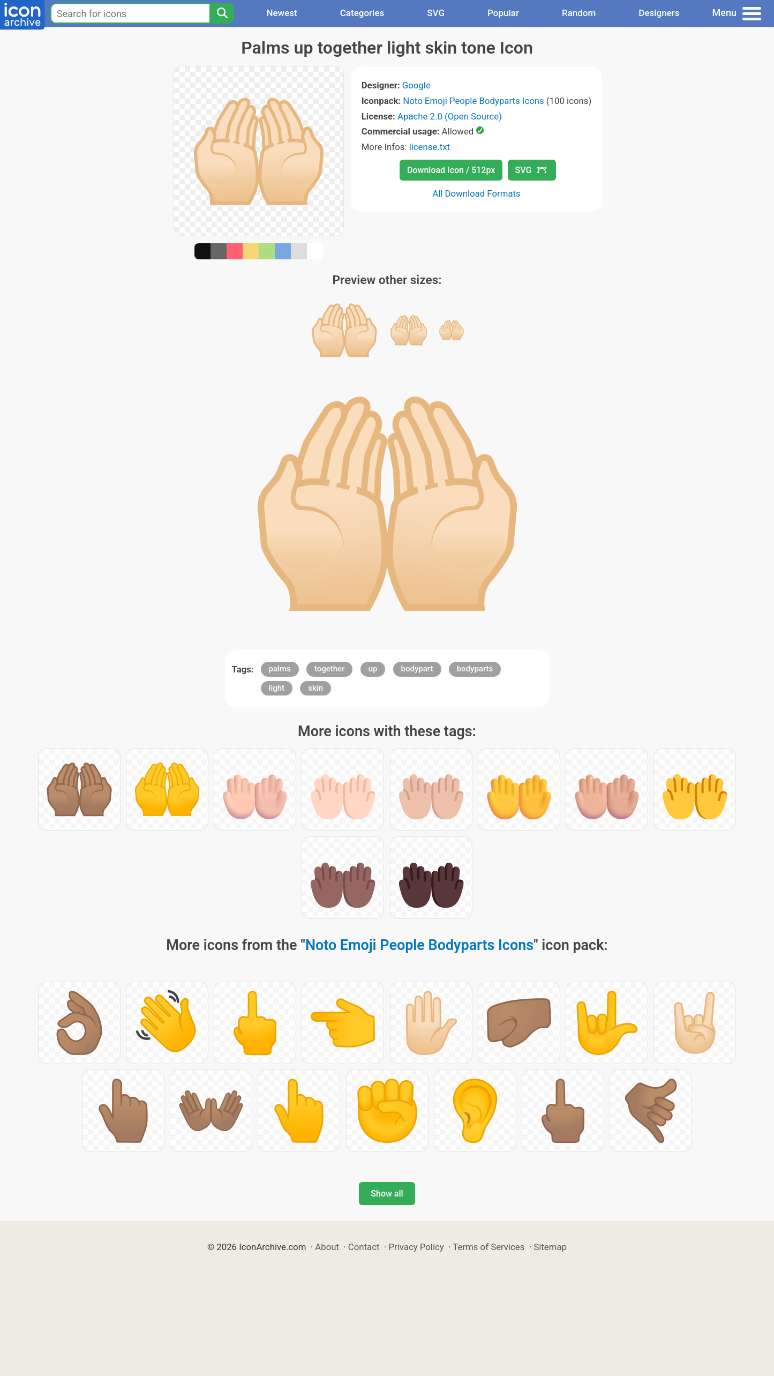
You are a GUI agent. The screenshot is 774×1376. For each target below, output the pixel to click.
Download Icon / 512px (451, 170)
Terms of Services (488, 1247)
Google (416, 85)
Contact (364, 1247)
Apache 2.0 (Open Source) (449, 116)
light (276, 688)
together (329, 669)
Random (579, 13)
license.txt (429, 146)
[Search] (221, 13)
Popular (503, 13)
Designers (658, 13)
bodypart (417, 669)
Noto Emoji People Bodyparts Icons (473, 100)
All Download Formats (476, 193)
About (327, 1247)
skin (315, 688)
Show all (387, 1193)
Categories (362, 13)
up (373, 669)
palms (280, 669)
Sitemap (550, 1247)
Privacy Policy (416, 1247)
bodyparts (475, 669)
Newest (281, 13)
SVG (436, 13)
